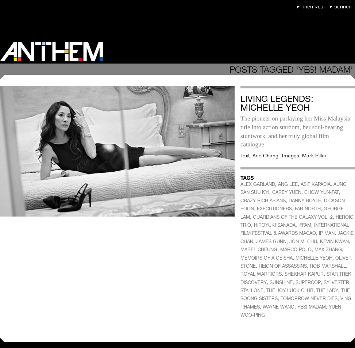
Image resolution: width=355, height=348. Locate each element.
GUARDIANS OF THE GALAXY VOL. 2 (293, 217)
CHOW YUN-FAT (321, 192)
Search (342, 7)
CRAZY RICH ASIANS (263, 200)
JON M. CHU (303, 241)
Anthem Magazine (51, 51)
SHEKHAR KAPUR (304, 274)
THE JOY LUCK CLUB (289, 290)
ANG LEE (288, 184)
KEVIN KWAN (334, 241)
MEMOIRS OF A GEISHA (266, 258)
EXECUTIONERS (274, 208)
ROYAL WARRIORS (261, 274)
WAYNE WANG (278, 307)
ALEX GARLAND (257, 184)
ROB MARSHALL (328, 266)
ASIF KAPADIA (316, 184)
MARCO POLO (296, 249)
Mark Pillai (314, 155)
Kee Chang (265, 155)
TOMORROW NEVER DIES (309, 298)
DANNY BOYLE (305, 200)
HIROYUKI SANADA (275, 225)
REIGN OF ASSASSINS (283, 266)
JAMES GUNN (271, 241)
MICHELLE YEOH (314, 258)
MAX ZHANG (328, 249)
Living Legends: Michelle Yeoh (276, 103)
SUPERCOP (308, 282)
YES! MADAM (311, 307)
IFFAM (304, 225)
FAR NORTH (308, 208)
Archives (312, 7)
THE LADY (327, 290)
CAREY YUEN (286, 192)
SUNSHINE (281, 282)
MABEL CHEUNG (258, 249)
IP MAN (327, 233)
